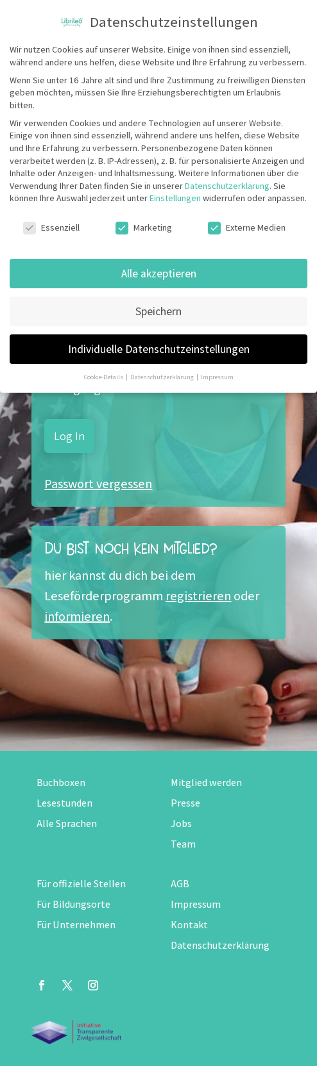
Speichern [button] (158, 311)
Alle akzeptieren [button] (158, 273)
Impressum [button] (217, 376)
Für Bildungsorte (73, 904)
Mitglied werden (206, 782)
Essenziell (51, 228)
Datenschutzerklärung (220, 945)
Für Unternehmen (76, 924)
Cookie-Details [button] (104, 376)
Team (183, 844)
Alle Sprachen (67, 823)
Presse (185, 803)
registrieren (198, 595)
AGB (180, 883)
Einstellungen (175, 198)
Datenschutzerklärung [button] (162, 376)
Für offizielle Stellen (81, 883)
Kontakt (189, 924)
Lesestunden (64, 803)
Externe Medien (247, 228)
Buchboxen (61, 782)
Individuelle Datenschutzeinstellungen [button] (159, 348)
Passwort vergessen (98, 483)
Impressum (196, 904)
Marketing (144, 228)
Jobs (181, 823)
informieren (77, 616)
